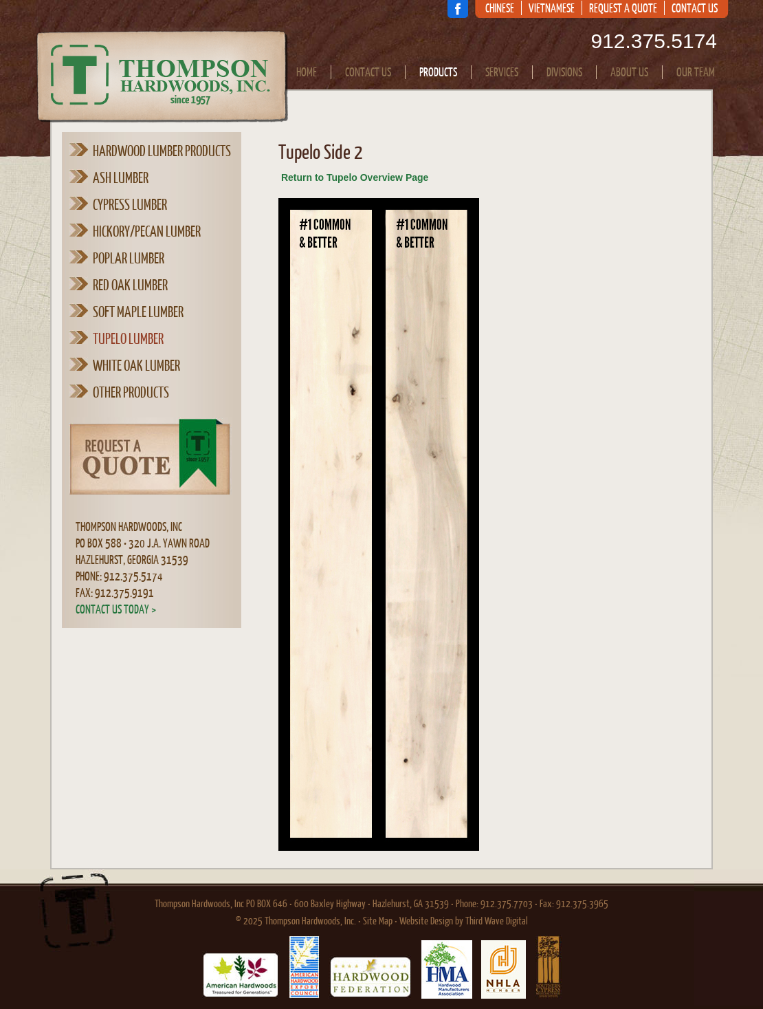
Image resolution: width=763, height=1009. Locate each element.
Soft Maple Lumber (138, 311)
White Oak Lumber (136, 365)
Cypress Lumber (130, 204)
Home (306, 72)
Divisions (564, 72)
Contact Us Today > (116, 609)
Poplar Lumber (128, 258)
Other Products (131, 392)
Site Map (377, 920)
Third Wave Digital (496, 920)
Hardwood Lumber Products (162, 150)
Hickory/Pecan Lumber (147, 231)
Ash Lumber (120, 177)
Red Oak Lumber (130, 284)
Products (438, 72)
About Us (629, 72)
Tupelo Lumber (128, 338)
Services (501, 72)
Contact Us (695, 8)
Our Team (695, 72)
